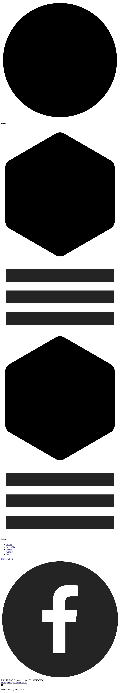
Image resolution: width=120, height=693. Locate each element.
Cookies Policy (20, 682)
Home (9, 544)
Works (9, 549)
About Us (10, 547)
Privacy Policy (7, 682)
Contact (9, 552)
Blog (8, 554)
